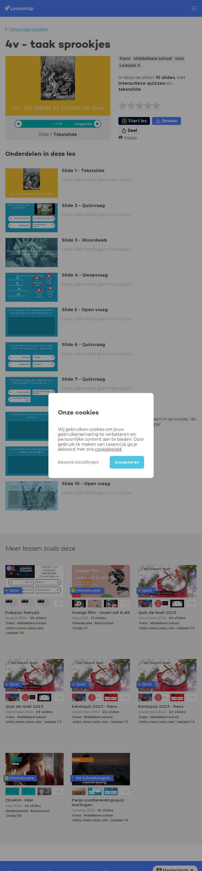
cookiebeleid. (108, 449)
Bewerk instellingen (78, 462)
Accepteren (127, 462)
